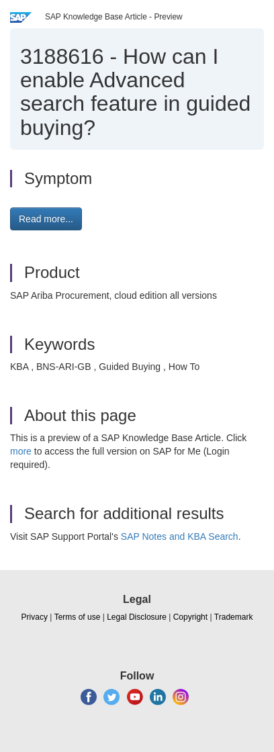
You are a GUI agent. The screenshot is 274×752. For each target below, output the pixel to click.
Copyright (190, 617)
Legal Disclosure (137, 617)
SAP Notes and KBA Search (179, 536)
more (21, 451)
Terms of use (77, 617)
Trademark (233, 617)
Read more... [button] (46, 219)
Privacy (34, 617)
